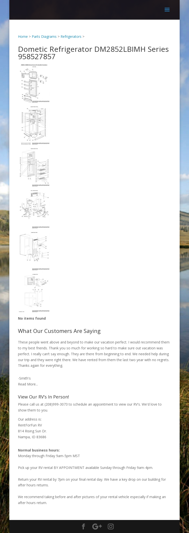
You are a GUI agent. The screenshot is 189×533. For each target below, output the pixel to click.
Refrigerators (71, 36)
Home (23, 36)
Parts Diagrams (44, 36)
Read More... (28, 384)
